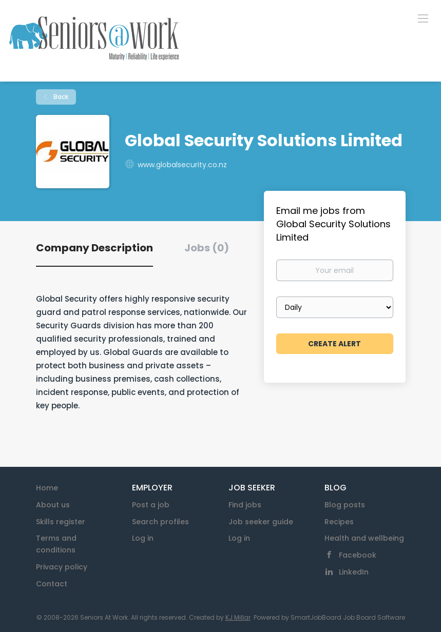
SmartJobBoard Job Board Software (348, 617)
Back (60, 96)
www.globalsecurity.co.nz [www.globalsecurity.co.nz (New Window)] (182, 165)
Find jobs (244, 505)
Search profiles (160, 522)
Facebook (357, 555)
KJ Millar (238, 617)
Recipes (339, 522)
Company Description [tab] (94, 248)
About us (53, 505)
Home (47, 488)
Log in (143, 538)
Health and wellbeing (364, 538)
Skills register (60, 522)
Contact (51, 584)
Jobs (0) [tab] (206, 248)
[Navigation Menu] (423, 18)
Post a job (150, 505)
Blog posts (344, 505)
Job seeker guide (260, 522)
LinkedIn (354, 572)
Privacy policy (61, 567)
